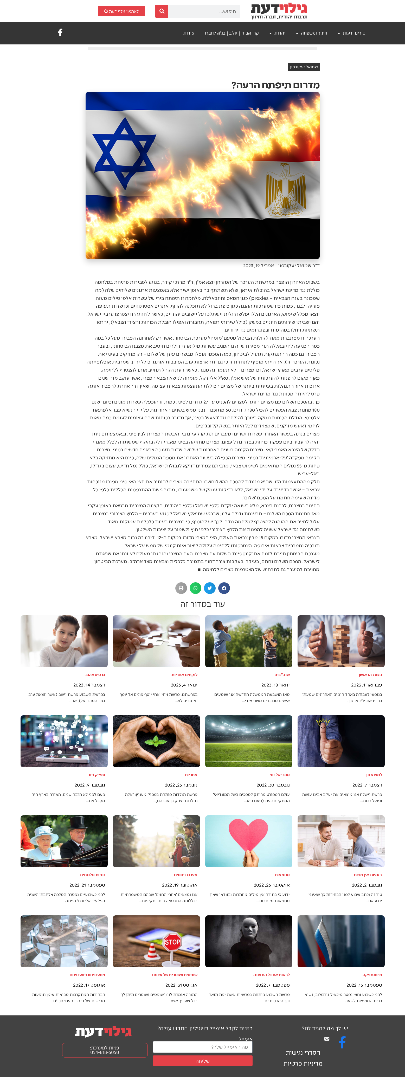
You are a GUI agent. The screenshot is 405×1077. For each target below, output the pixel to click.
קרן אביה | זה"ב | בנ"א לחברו (232, 33)
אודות (188, 33)
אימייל (246, 1038)
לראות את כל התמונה (271, 974)
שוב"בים (282, 674)
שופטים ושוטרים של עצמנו (174, 974)
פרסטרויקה (372, 974)
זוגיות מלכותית (92, 874)
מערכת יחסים (185, 874)
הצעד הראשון (370, 674)
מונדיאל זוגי (279, 774)
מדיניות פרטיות (303, 1063)
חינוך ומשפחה (311, 33)
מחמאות (282, 874)
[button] (224, 588)
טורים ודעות (351, 33)
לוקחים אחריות (184, 674)
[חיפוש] (161, 11)
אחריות (191, 774)
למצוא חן (374, 774)
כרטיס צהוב (95, 674)
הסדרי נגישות (303, 1052)
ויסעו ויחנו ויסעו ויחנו (87, 974)
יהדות (277, 33)
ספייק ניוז (97, 774)
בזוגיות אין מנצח (368, 874)
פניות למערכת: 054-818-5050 (104, 1050)
